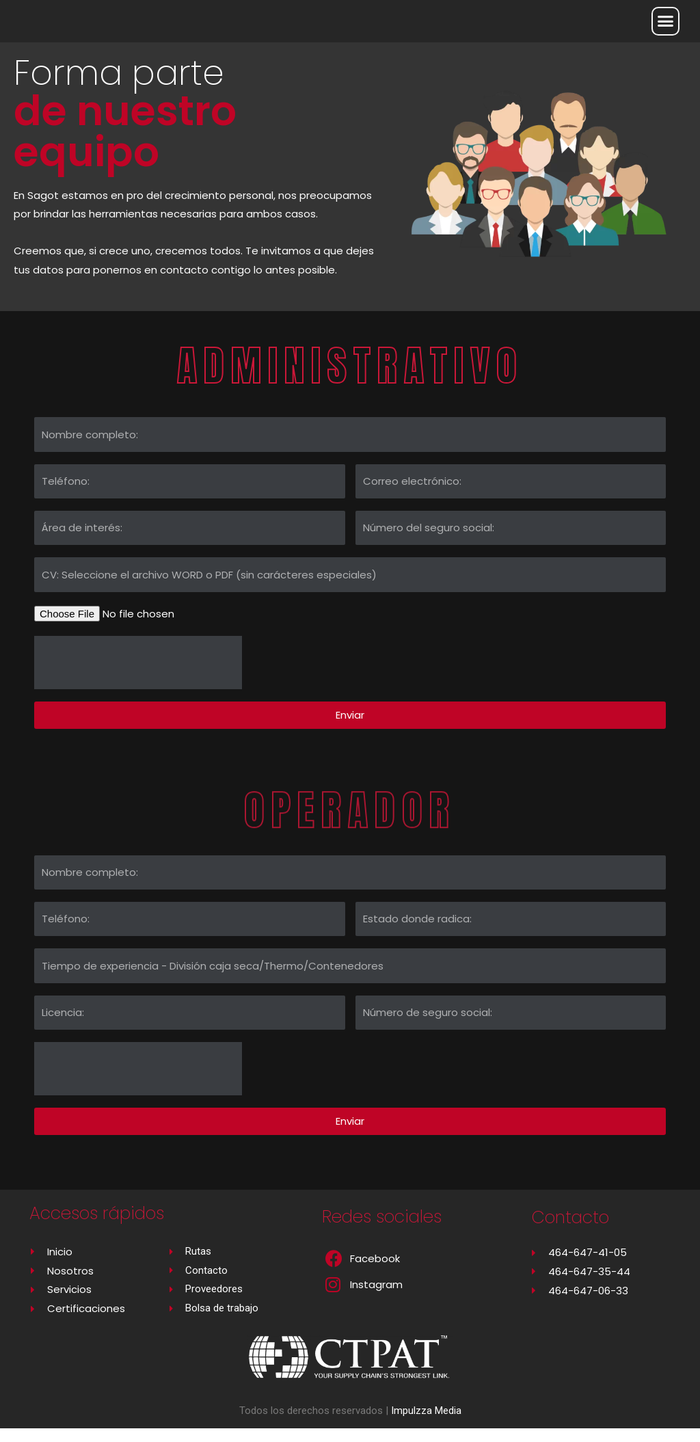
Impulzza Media (426, 1424)
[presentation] (138, 676)
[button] (665, 21)
